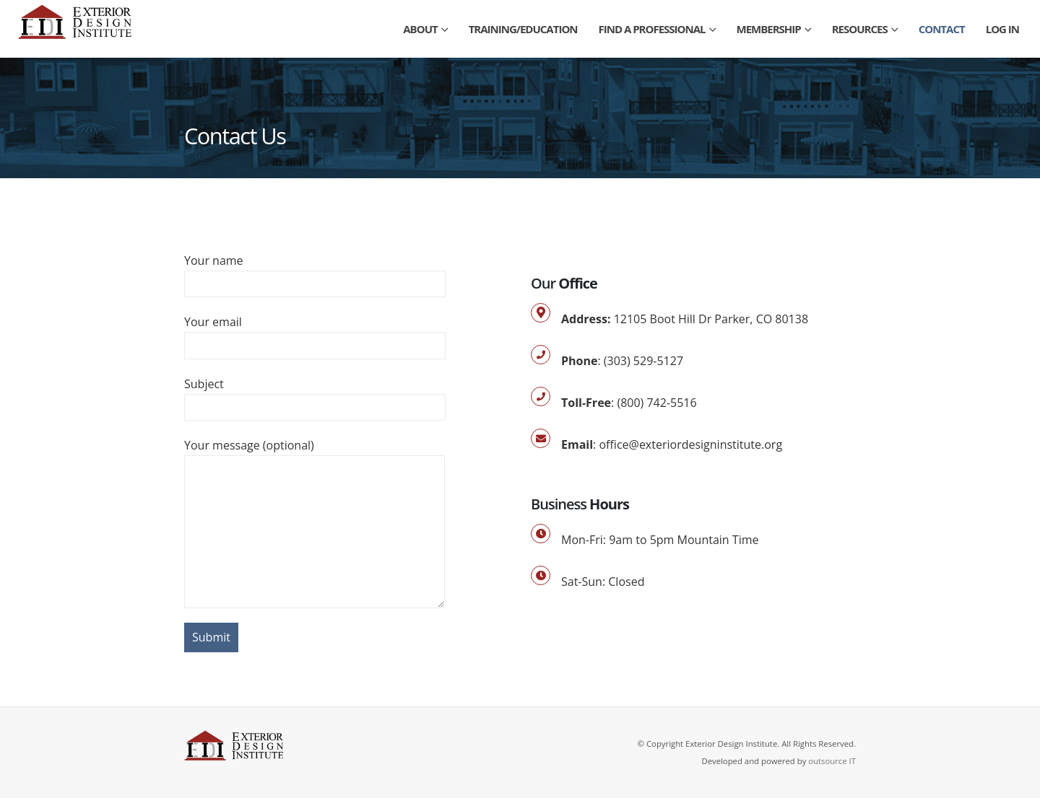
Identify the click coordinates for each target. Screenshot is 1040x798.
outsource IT (832, 760)
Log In (1002, 29)
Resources (860, 29)
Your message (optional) (314, 487)
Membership (769, 29)
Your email (315, 333)
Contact (942, 29)
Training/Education (523, 29)
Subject (315, 395)
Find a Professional (652, 29)
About (420, 29)
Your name (315, 272)
